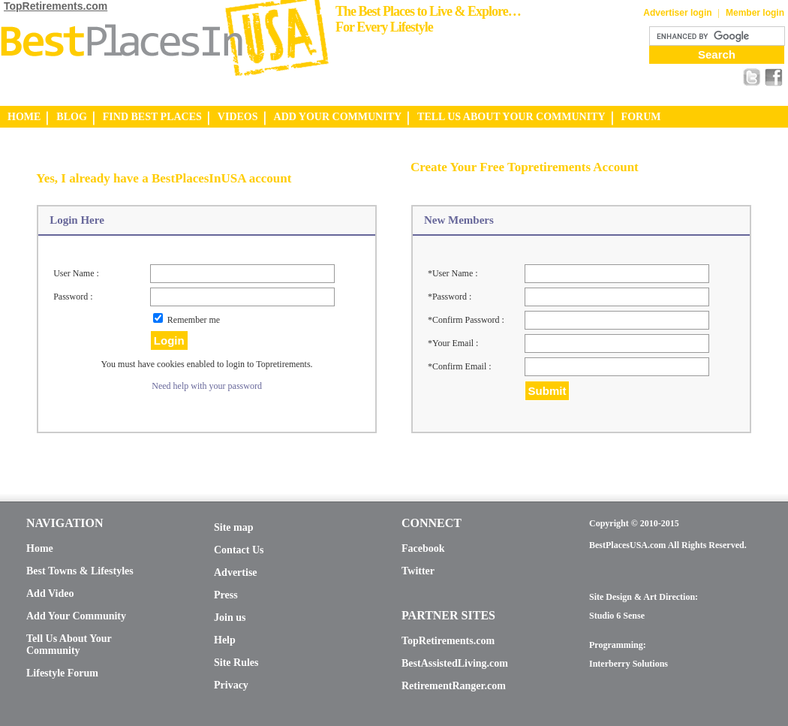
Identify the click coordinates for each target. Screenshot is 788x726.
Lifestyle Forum (62, 673)
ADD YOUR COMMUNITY (338, 116)
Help (225, 640)
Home (39, 548)
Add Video (50, 593)
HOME (24, 116)
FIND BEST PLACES (152, 116)
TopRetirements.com (55, 6)
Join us (229, 617)
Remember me (193, 320)
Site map (234, 527)
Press (226, 595)
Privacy (231, 685)
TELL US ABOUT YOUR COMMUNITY (511, 116)
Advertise (235, 572)
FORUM (641, 116)
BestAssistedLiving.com (455, 663)
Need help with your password (207, 386)
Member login (755, 13)
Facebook (423, 548)
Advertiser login (677, 13)
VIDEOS (238, 116)
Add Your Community (76, 616)
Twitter (418, 571)
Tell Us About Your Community (68, 644)
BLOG (71, 116)
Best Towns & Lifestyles (80, 571)
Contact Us (239, 550)
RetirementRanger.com (454, 685)
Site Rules (236, 662)
